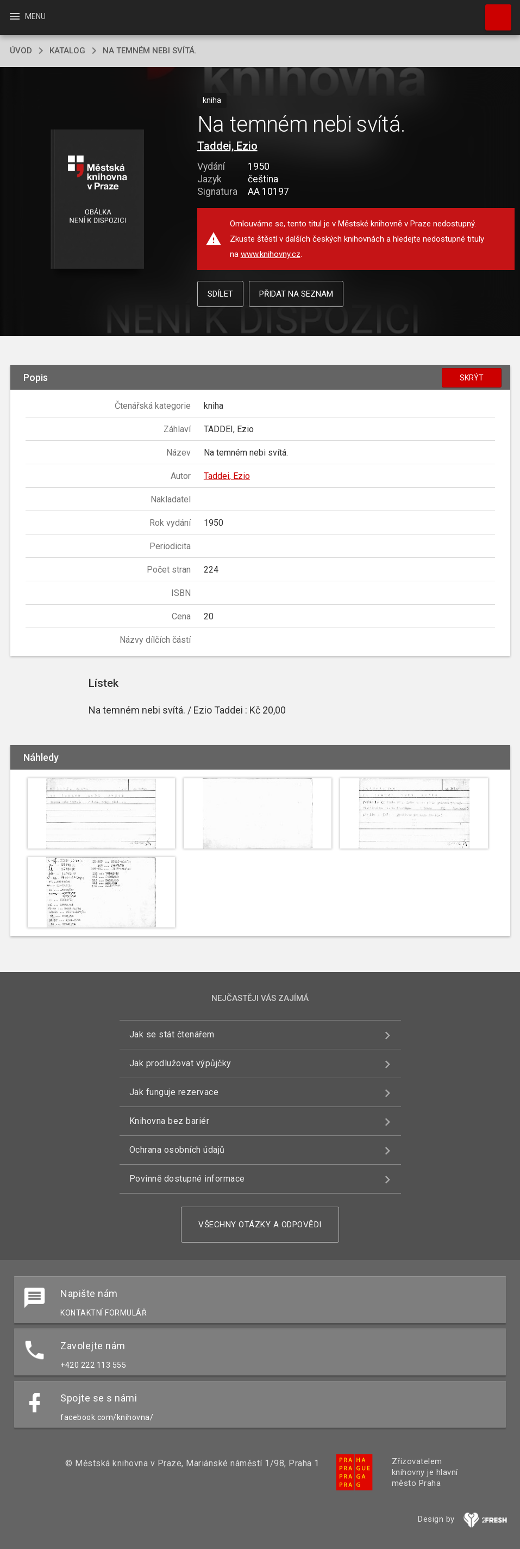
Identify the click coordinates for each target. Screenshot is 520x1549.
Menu (27, 16)
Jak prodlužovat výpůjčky (180, 1063)
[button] (97, 200)
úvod (21, 51)
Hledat (493, 12)
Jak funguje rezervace (174, 1092)
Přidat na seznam (296, 294)
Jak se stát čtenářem (172, 1034)
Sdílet (220, 294)
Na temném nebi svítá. (150, 51)
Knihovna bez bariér (169, 1121)
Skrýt (472, 377)
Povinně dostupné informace (187, 1178)
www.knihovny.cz (270, 254)
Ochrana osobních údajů (177, 1150)
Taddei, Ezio (227, 145)
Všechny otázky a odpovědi (260, 1225)
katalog (67, 51)
